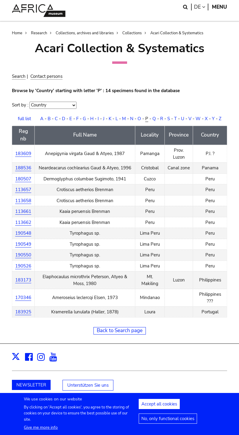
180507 (23, 179)
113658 (23, 201)
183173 (23, 280)
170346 (23, 298)
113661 (23, 211)
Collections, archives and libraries (85, 33)
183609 (23, 154)
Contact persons (46, 76)
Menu (219, 7)
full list (24, 119)
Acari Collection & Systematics (176, 33)
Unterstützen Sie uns (88, 385)
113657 (23, 190)
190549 (23, 244)
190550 (23, 255)
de (201, 7)
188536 (23, 168)
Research (39, 33)
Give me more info (41, 430)
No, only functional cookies (167, 422)
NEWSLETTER (31, 385)
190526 (23, 266)
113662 (23, 222)
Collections (132, 33)
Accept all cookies (159, 407)
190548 (23, 233)
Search (19, 76)
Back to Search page (120, 330)
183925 (23, 312)
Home (17, 33)
